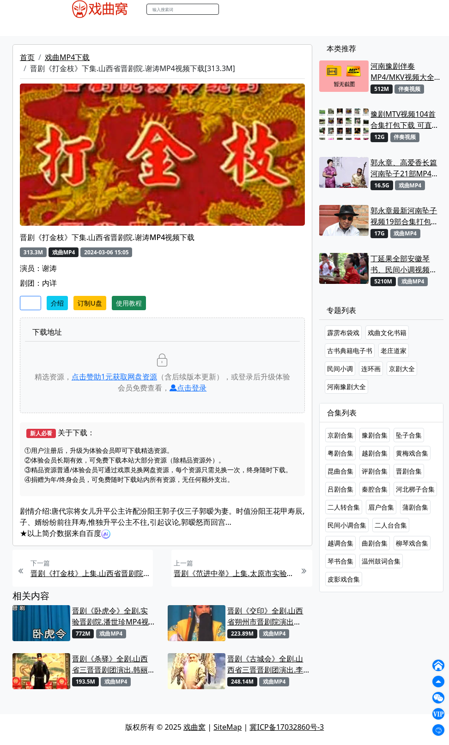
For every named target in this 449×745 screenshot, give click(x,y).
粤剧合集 (340, 453)
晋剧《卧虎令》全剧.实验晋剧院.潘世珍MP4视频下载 (110, 616)
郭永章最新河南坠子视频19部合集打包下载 (404, 216)
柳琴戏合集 (412, 543)
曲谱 (296, 27)
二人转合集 (344, 507)
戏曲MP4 (76, 27)
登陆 (379, 9)
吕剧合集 (340, 489)
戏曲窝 (194, 727)
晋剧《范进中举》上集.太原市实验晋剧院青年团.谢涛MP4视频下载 (234, 573)
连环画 (371, 368)
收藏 (30, 303)
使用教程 (129, 303)
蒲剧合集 (415, 507)
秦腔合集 (375, 489)
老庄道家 (394, 350)
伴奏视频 (247, 27)
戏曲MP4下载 (67, 57)
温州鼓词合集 (381, 561)
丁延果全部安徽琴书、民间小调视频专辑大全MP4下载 (403, 264)
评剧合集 (375, 471)
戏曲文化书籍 (387, 332)
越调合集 (340, 543)
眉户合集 (381, 507)
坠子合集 (409, 435)
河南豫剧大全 (346, 386)
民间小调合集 (347, 525)
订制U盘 (90, 303)
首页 (27, 57)
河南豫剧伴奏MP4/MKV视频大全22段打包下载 (402, 72)
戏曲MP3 (112, 27)
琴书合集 (340, 561)
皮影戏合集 (344, 579)
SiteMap (227, 727)
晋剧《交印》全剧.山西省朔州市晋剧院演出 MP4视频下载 (265, 616)
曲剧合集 (375, 543)
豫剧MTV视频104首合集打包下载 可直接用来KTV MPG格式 (404, 120)
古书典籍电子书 (349, 350)
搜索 (228, 9)
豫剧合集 (375, 435)
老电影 (144, 27)
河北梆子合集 (415, 489)
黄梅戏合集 (412, 453)
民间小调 (340, 368)
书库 (275, 27)
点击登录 (188, 388)
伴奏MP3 (212, 27)
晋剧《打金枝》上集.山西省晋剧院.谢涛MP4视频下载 (90, 573)
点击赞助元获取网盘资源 (114, 377)
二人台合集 (391, 525)
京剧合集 (340, 435)
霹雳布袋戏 (343, 332)
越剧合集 (375, 453)
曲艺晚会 (176, 27)
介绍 (57, 303)
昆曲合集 (340, 471)
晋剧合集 (409, 471)
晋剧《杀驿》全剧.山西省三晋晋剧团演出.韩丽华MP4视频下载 (110, 664)
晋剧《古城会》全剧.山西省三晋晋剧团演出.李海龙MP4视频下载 (265, 664)
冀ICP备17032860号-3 (286, 727)
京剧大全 (402, 368)
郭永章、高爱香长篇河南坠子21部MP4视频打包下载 (404, 168)
